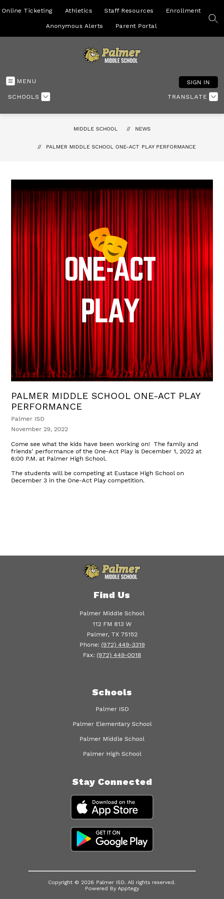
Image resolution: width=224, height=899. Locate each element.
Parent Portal (136, 25)
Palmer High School (112, 753)
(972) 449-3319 (123, 644)
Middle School (95, 129)
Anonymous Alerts (74, 25)
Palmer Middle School (112, 738)
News (143, 129)
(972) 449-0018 (119, 655)
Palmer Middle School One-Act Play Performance (121, 147)
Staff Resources (129, 10)
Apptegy (128, 888)
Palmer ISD (112, 709)
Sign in (198, 82)
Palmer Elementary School (112, 723)
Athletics (79, 10)
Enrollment (183, 10)
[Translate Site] (192, 96)
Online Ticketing (27, 10)
